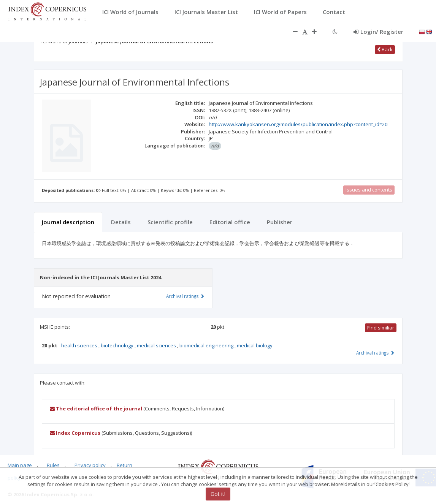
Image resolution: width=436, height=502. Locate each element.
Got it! (218, 493)
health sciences (79, 345)
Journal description (68, 222)
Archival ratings (375, 353)
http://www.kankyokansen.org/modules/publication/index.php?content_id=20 (298, 124)
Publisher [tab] (279, 222)
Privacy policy (90, 465)
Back (385, 49)
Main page (20, 465)
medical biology (255, 345)
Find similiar (380, 327)
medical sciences (157, 345)
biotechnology (118, 345)
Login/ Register (378, 31)
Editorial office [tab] (229, 222)
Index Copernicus (75, 432)
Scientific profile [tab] (170, 222)
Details (121, 222)
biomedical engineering (207, 345)
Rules (53, 465)
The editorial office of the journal (96, 408)
